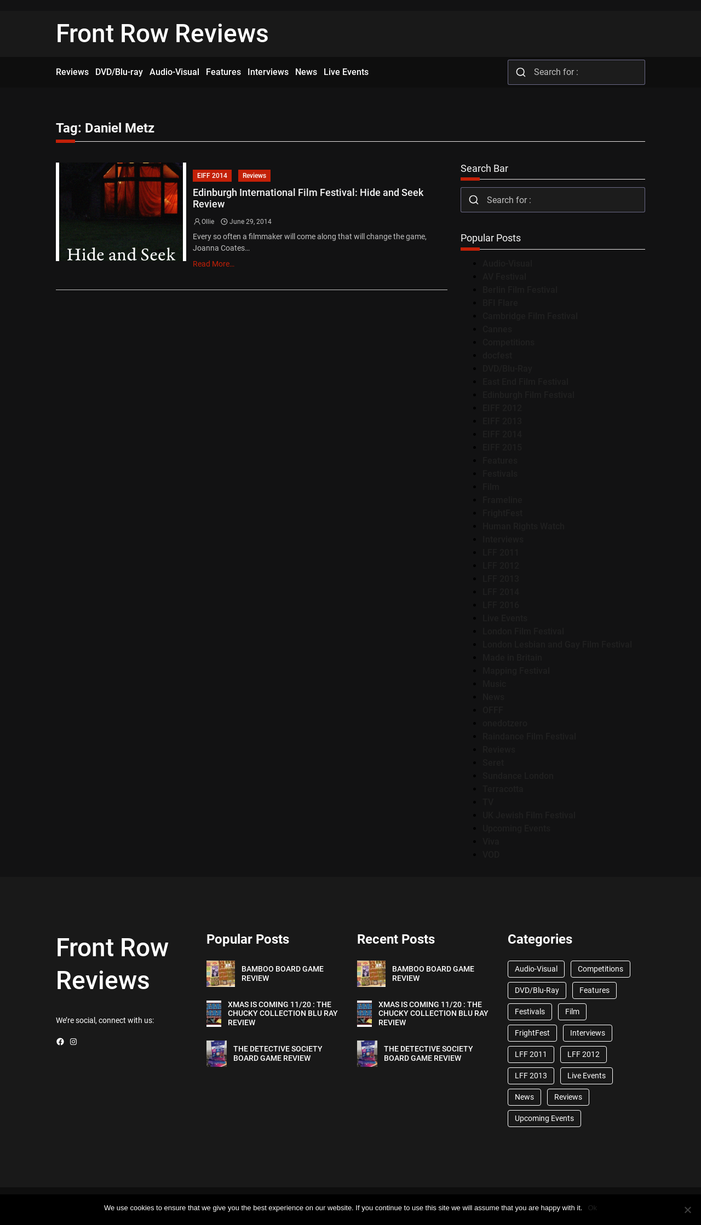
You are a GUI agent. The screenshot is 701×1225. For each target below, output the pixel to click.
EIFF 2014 (212, 176)
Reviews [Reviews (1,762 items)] (568, 1097)
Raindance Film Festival (529, 736)
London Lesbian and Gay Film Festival (557, 644)
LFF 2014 (500, 592)
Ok (592, 1208)
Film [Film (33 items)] (572, 1011)
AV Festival (504, 276)
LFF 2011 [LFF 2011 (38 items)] (531, 1054)
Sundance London (518, 776)
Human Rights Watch (523, 526)
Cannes (497, 329)
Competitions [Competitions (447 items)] (600, 968)
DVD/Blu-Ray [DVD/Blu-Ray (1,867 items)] (537, 990)
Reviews (254, 176)
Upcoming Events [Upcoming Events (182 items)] (544, 1118)
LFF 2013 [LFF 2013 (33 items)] (531, 1075)
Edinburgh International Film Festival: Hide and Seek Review (308, 198)
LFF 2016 (500, 605)
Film (490, 487)
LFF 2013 (500, 579)
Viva (490, 841)
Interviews (503, 539)
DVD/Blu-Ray (507, 368)
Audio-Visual (507, 263)
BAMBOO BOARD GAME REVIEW (283, 973)
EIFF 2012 (502, 408)
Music (494, 684)
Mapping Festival (516, 671)
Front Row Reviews (162, 33)
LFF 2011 (500, 552)
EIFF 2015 (502, 447)
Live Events (504, 618)
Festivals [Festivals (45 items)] (530, 1011)
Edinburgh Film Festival (528, 395)
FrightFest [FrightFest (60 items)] (532, 1032)
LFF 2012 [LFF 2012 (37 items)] (583, 1054)
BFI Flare (500, 303)
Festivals (500, 474)
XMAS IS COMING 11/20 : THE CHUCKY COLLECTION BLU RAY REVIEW (283, 1013)
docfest (497, 355)
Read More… (213, 263)
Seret (493, 763)
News (493, 697)
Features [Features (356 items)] (594, 990)
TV (487, 802)
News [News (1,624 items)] (524, 1097)
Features (500, 460)
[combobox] (576, 72)
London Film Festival (523, 631)
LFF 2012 (500, 566)
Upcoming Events (516, 828)
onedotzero (504, 723)
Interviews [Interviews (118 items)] (587, 1032)
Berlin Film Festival (520, 290)
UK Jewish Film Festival (529, 815)
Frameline (502, 500)
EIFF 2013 (502, 421)
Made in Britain (512, 657)
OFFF (492, 710)
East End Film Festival (525, 382)
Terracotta (503, 789)
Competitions (508, 342)
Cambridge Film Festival (530, 316)
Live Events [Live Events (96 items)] (586, 1075)
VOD (490, 855)
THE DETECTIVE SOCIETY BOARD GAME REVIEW (278, 1053)
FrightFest (502, 513)
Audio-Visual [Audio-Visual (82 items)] (536, 968)
